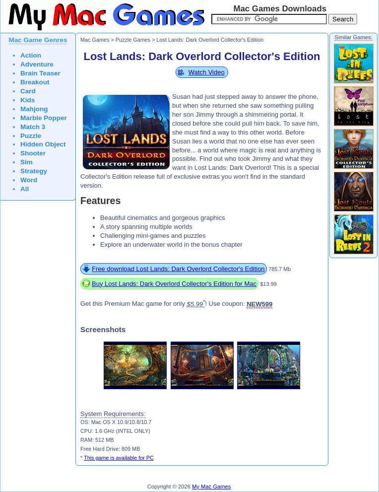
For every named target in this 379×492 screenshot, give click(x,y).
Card (28, 91)
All (24, 189)
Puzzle (30, 136)
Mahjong (34, 109)
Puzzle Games (133, 40)
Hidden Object (43, 144)
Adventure (37, 64)
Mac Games (94, 40)
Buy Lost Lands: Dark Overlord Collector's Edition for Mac (174, 283)
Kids (27, 100)
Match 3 (32, 127)
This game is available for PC (119, 458)
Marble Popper (43, 118)
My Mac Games (211, 487)
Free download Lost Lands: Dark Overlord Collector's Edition (178, 269)
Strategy (33, 171)
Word (28, 180)
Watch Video (207, 72)
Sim (26, 162)
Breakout (35, 82)
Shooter (33, 153)
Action (30, 55)
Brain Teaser (40, 73)
